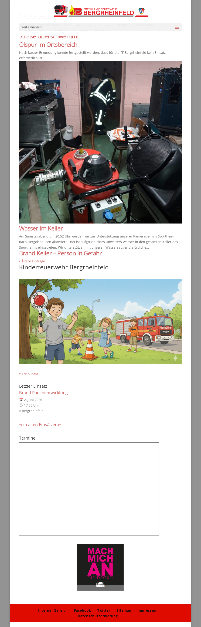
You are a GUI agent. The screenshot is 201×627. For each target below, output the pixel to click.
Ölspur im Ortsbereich (48, 44)
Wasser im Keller (41, 228)
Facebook (82, 610)
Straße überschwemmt (49, 36)
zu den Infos (28, 374)
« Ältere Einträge (32, 261)
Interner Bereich (53, 610)
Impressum (147, 610)
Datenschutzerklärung (98, 616)
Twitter (103, 610)
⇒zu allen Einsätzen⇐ (40, 424)
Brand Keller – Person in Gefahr (60, 253)
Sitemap (124, 610)
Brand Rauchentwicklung (43, 392)
